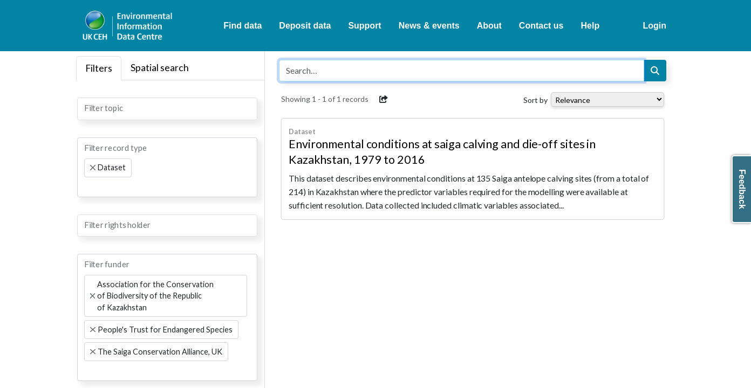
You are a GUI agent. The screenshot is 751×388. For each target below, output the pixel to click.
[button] (383, 99)
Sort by (535, 100)
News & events (429, 25)
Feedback (742, 189)
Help (590, 25)
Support (364, 25)
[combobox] (167, 109)
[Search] (655, 70)
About (489, 25)
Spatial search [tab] (160, 67)
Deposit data (305, 25)
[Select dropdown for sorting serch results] (607, 99)
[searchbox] (87, 107)
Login (654, 25)
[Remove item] (92, 167)
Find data (242, 25)
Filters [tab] (98, 68)
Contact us (541, 25)
